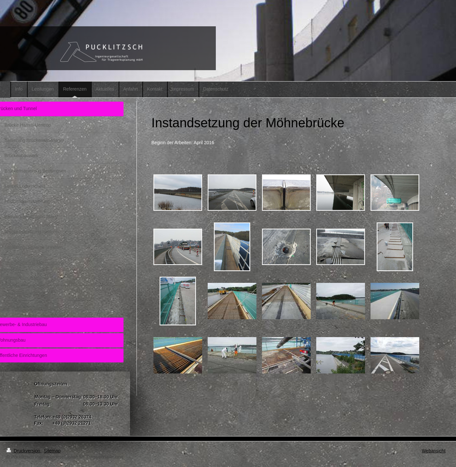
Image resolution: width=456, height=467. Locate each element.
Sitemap (52, 450)
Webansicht (434, 450)
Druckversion (24, 450)
